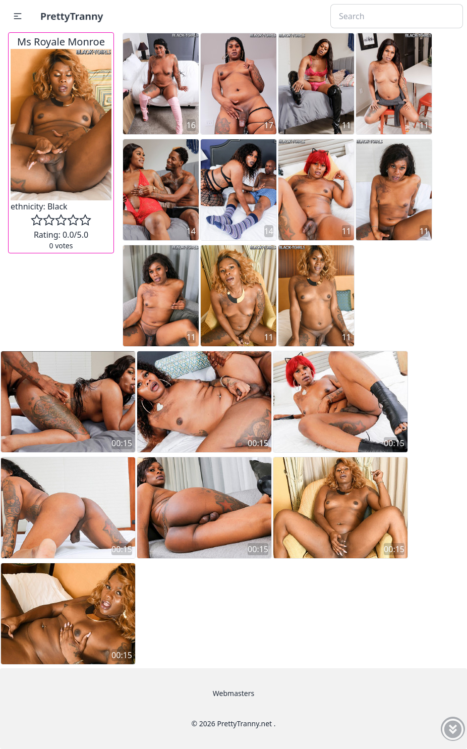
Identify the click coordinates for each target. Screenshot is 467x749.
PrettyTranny (71, 16)
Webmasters (233, 693)
